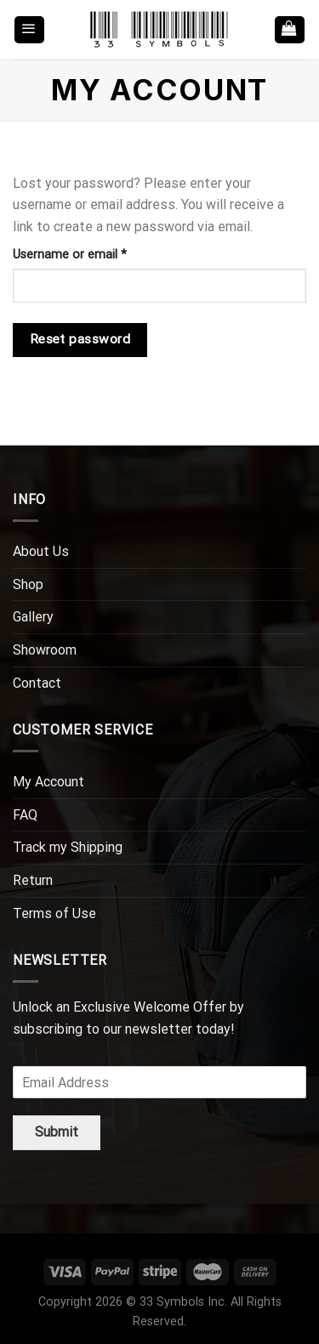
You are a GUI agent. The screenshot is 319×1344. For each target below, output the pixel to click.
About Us (41, 551)
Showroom (45, 650)
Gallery (33, 617)
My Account (48, 782)
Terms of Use (54, 913)
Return (33, 880)
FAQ (25, 815)
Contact (37, 683)
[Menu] (29, 30)
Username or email (93, 253)
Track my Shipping (67, 847)
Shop (28, 584)
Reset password (80, 339)
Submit (56, 1132)
